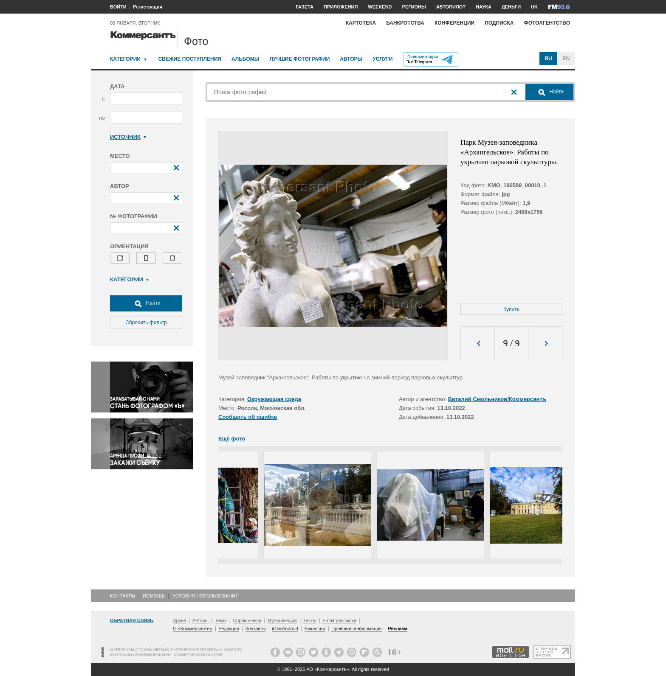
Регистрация (147, 6)
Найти (146, 303)
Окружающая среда (274, 399)
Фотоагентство (547, 23)
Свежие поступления (189, 59)
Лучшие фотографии (299, 59)
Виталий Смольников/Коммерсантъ (497, 399)
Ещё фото (231, 438)
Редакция (228, 628)
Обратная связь (131, 620)
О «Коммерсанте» (192, 628)
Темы (221, 620)
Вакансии (315, 628)
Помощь (154, 595)
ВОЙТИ (118, 6)
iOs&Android (285, 628)
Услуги (382, 59)
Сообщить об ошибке (247, 417)
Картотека (361, 23)
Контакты (122, 595)
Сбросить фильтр (146, 322)
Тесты (309, 620)
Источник (128, 137)
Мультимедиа (282, 620)
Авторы (351, 59)
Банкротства (405, 23)
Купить (511, 309)
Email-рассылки (339, 620)
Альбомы (245, 59)
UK (534, 6)
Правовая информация (356, 628)
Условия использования (205, 595)
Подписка (499, 23)
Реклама (397, 628)
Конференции (454, 23)
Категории (125, 59)
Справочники (247, 620)
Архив (179, 620)
